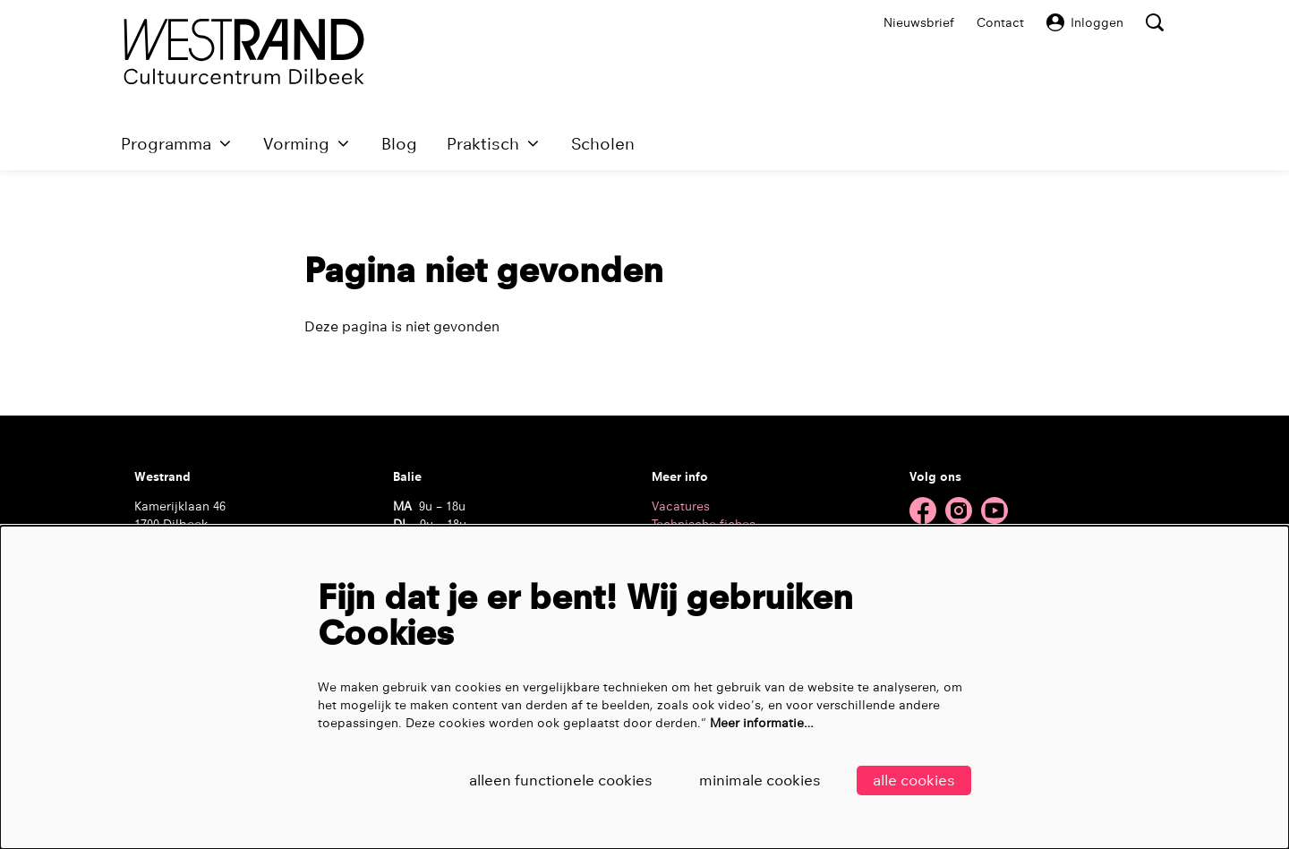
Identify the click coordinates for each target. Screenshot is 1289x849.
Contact (1000, 22)
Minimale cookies (760, 780)
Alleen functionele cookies (561, 780)
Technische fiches (703, 524)
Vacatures (681, 506)
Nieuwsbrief (919, 22)
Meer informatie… (762, 723)
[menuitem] (399, 143)
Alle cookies (914, 780)
